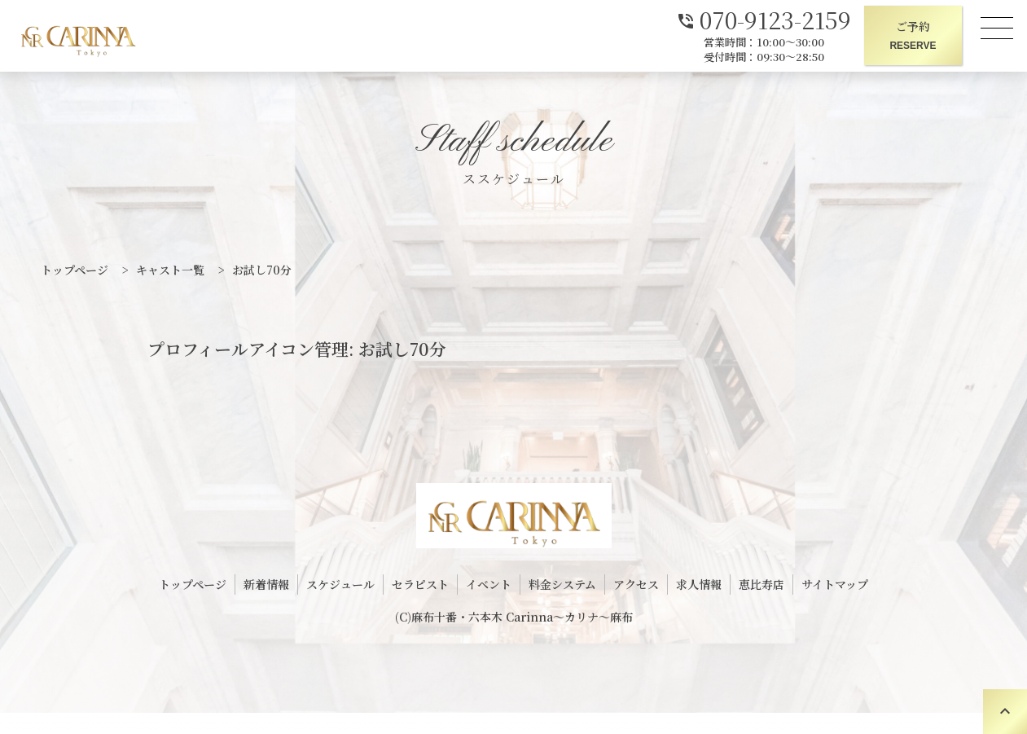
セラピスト (420, 584)
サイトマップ (834, 584)
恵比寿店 (761, 584)
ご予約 (913, 36)
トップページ (192, 584)
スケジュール (340, 584)
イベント (488, 584)
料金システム (562, 584)
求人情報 (699, 584)
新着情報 (266, 584)
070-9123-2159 (763, 18)
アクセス (636, 584)
